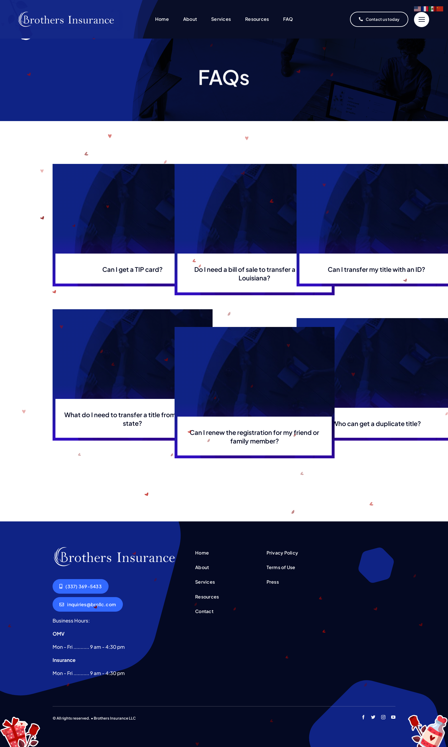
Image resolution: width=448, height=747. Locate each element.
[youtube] (393, 717)
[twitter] (373, 717)
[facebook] (363, 717)
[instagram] (383, 717)
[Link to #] (421, 19)
